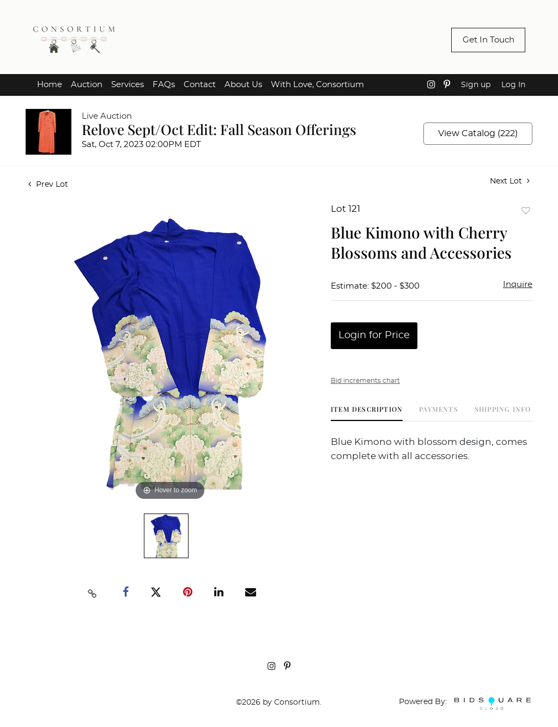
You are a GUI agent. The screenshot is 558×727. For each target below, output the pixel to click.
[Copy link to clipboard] (92, 592)
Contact (200, 85)
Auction (86, 85)
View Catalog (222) (478, 133)
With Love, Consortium (317, 85)
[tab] (367, 413)
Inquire (517, 284)
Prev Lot (48, 184)
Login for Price (374, 335)
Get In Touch (488, 40)
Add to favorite (525, 210)
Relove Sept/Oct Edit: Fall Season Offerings (219, 129)
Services (127, 85)
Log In (513, 85)
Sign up (475, 85)
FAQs (164, 85)
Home (49, 85)
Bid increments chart (365, 380)
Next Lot (510, 181)
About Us (243, 85)
